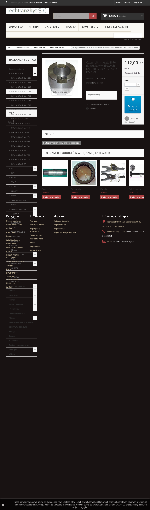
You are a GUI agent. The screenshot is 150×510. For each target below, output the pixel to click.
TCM (13, 259)
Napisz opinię (94, 94)
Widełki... (104, 189)
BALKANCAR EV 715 (20, 146)
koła (21, 387)
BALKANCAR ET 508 (20, 123)
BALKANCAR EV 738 (20, 159)
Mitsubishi (15, 236)
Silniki (34, 27)
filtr (33, 378)
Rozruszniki (90, 27)
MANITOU (15, 277)
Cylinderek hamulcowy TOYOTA (18, 397)
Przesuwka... (77, 189)
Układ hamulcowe (17, 286)
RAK (13, 173)
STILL (13, 187)
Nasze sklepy (36, 439)
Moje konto (60, 421)
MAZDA (14, 245)
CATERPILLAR (17, 254)
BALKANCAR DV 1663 (21, 82)
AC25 (13, 227)
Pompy (70, 27)
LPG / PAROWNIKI (116, 27)
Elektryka (13, 350)
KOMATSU (16, 223)
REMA (12, 318)
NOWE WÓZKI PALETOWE (21, 322)
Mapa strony (137, 39)
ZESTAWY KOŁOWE (18, 327)
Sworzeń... (47, 189)
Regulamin (35, 451)
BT (12, 168)
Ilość (127, 80)
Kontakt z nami (123, 2)
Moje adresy (58, 433)
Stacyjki (12, 331)
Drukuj (94, 109)
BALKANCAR (39, 48)
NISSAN (14, 191)
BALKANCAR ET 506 (20, 119)
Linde (13, 196)
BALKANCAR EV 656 (20, 128)
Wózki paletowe (16, 304)
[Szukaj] (93, 16)
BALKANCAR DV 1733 (59, 48)
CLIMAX (14, 268)
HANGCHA (16, 264)
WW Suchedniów (18, 200)
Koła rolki (52, 27)
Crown (12, 336)
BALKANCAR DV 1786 (21, 101)
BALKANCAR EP (18, 164)
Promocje (34, 425)
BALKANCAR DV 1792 (21, 110)
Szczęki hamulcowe (16, 392)
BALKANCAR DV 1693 (21, 87)
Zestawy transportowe (19, 345)
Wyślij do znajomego (100, 104)
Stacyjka (27, 383)
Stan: (88, 83)
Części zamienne (22, 48)
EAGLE (14, 241)
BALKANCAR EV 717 (20, 150)
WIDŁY (12, 354)
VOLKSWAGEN (18, 232)
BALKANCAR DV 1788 (21, 105)
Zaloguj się (137, 2)
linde (10, 374)
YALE (13, 182)
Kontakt (126, 39)
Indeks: (89, 79)
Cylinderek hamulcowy (18, 378)
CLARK (14, 218)
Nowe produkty (37, 429)
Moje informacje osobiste (64, 437)
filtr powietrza (14, 383)
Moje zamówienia (61, 425)
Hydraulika (14, 309)
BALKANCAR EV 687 (20, 132)
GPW (13, 178)
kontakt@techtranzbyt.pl (124, 446)
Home (32, 447)
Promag (14, 273)
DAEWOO (15, 282)
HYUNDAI (13, 340)
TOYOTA (15, 214)
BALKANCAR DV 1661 (21, 78)
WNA (13, 205)
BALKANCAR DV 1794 (21, 114)
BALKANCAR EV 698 (20, 141)
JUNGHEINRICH (18, 209)
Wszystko (16, 27)
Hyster (14, 250)
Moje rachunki (59, 429)
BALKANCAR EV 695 (20, 137)
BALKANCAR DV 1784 (21, 96)
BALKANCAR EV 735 (20, 155)
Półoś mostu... (136, 189)
